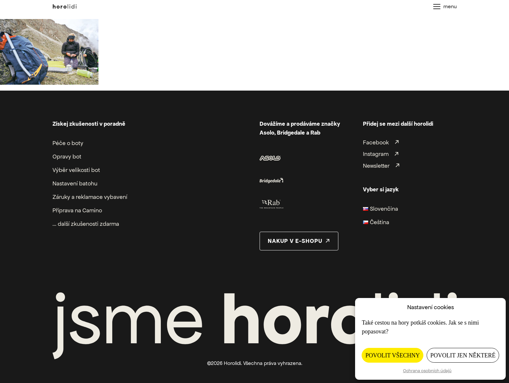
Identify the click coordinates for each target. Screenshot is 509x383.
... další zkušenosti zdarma (86, 223)
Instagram (376, 154)
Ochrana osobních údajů (427, 370)
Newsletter (376, 165)
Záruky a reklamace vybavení (90, 197)
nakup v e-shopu (295, 241)
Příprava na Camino (77, 210)
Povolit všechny (392, 355)
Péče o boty (68, 143)
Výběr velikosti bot (76, 170)
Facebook (376, 142)
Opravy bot (67, 156)
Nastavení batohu (75, 183)
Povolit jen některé (463, 355)
